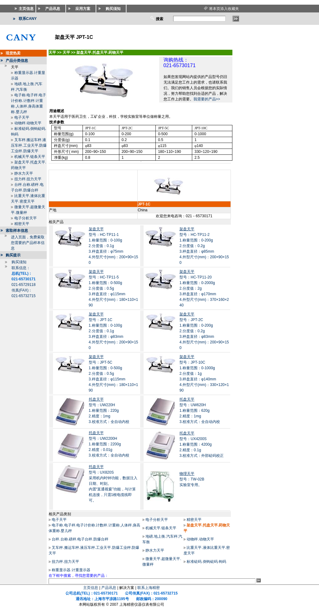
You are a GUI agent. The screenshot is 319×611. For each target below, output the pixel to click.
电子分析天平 (25, 218)
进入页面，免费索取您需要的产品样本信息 (28, 242)
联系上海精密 (148, 588)
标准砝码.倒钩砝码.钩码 (206, 561)
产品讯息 (108, 588)
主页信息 (90, 588)
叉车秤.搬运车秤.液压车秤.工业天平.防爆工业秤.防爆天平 (29, 145)
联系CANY (28, 18)
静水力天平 (23, 173)
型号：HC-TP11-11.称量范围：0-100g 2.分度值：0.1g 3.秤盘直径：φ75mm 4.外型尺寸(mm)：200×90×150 (113, 246)
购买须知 (19, 262)
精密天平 (21, 224)
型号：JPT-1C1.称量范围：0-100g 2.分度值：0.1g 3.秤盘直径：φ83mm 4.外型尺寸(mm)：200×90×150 (113, 331)
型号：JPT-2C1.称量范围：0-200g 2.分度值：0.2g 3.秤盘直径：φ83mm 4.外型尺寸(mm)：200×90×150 (204, 331)
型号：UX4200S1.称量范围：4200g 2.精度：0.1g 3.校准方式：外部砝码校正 (201, 444)
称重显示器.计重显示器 (71, 570)
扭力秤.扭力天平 (27, 179)
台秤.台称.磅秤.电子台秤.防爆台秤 (80, 539)
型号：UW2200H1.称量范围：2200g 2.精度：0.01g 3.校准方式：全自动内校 (109, 444)
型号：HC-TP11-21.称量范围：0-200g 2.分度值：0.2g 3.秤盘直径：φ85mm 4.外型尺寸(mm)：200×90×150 (204, 246)
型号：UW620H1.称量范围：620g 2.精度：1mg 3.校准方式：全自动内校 (199, 410)
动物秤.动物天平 (27, 123)
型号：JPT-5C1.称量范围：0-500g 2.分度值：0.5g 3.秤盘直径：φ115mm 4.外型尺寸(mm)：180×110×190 (113, 374)
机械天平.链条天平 (29, 156)
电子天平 (21, 117)
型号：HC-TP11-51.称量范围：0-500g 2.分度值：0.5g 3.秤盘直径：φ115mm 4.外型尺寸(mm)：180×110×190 (113, 288)
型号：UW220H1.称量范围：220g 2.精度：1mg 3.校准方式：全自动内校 (109, 410)
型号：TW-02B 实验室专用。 (191, 479)
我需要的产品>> (206, 99)
